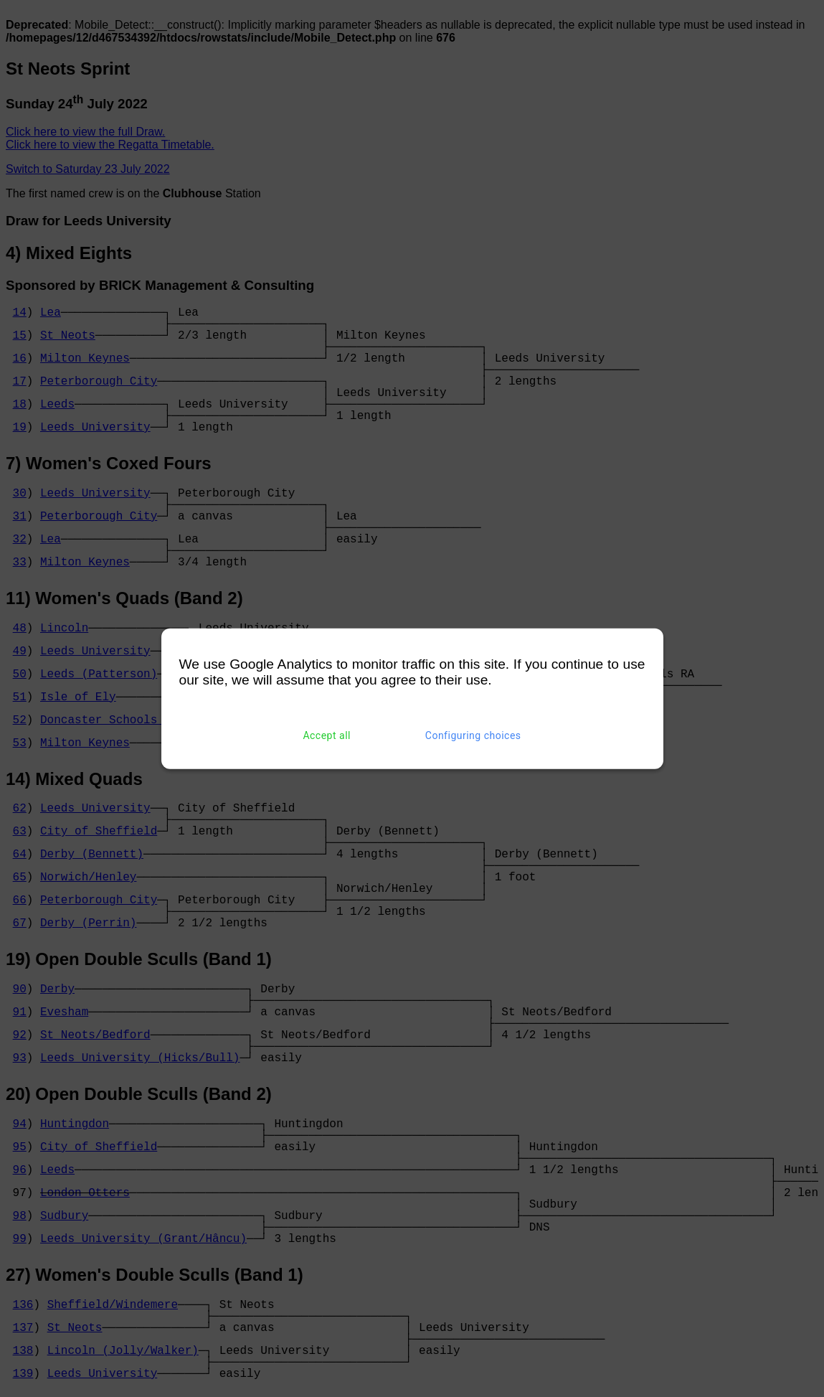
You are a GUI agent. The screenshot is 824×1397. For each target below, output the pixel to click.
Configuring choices (473, 735)
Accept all (326, 735)
